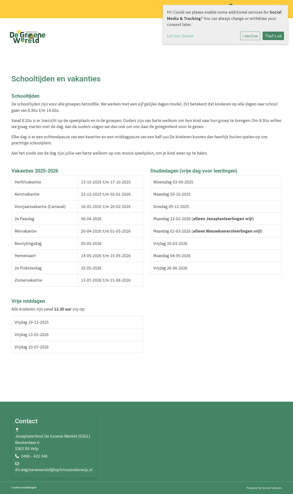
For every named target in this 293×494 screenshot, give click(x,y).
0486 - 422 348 (34, 456)
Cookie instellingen (24, 487)
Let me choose (180, 36)
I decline (250, 36)
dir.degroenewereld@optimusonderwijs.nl (53, 469)
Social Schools (272, 488)
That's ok (273, 36)
